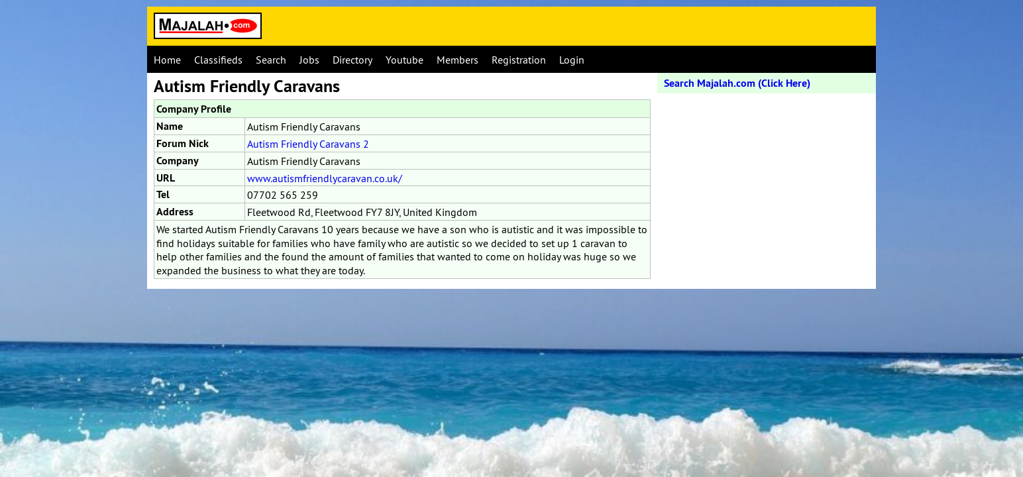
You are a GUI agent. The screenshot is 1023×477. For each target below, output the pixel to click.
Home (167, 59)
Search (271, 59)
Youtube (404, 59)
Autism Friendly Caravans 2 (308, 143)
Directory (352, 59)
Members (457, 59)
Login (571, 59)
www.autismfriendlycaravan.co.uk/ (324, 178)
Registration (519, 59)
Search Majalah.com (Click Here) (737, 83)
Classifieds (218, 59)
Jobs (309, 59)
